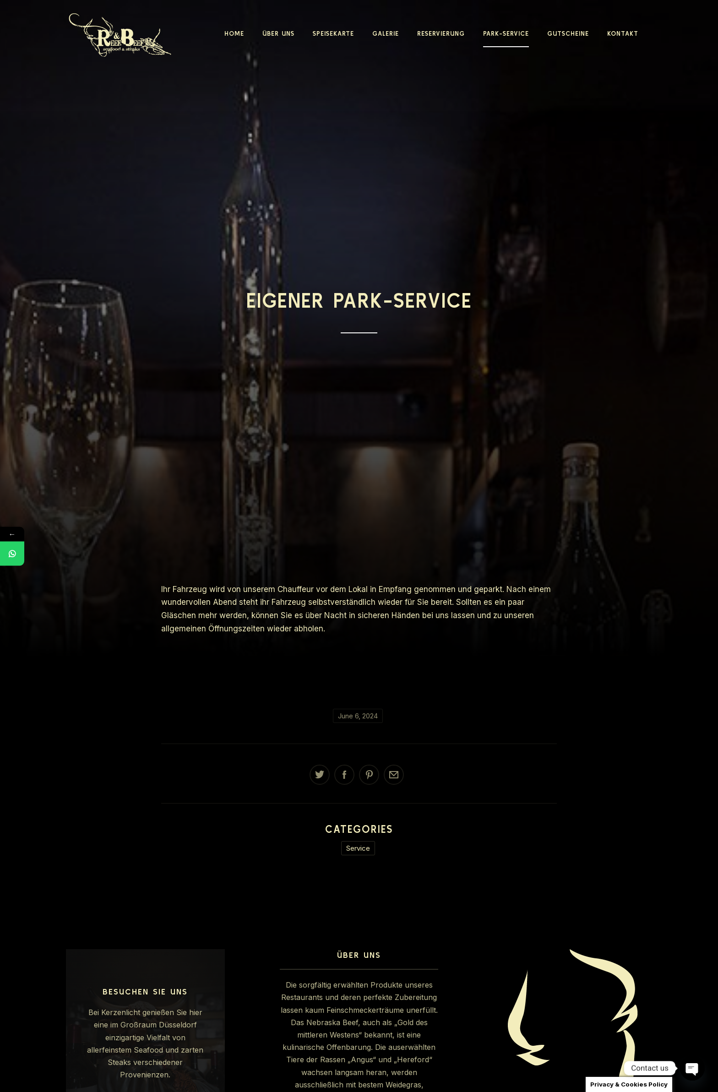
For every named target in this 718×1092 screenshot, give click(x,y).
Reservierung (441, 33)
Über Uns (278, 33)
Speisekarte (333, 33)
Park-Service (506, 33)
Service (358, 848)
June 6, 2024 (358, 716)
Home (234, 33)
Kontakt (622, 33)
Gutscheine (568, 33)
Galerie (385, 33)
